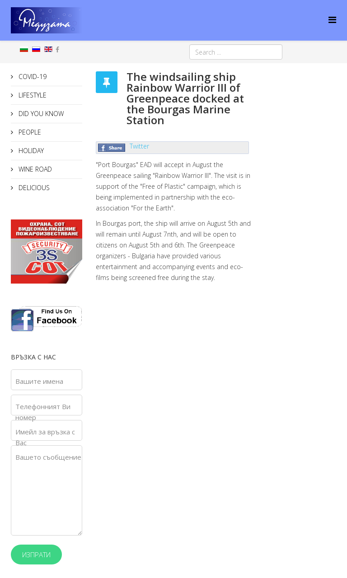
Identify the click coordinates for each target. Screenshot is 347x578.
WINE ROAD (34, 169)
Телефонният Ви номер (42, 412)
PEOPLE (29, 132)
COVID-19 (32, 76)
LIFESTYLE (32, 95)
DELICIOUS (33, 187)
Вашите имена (39, 381)
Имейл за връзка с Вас (45, 437)
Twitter (139, 146)
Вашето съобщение (48, 456)
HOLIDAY (30, 150)
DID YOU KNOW (40, 113)
